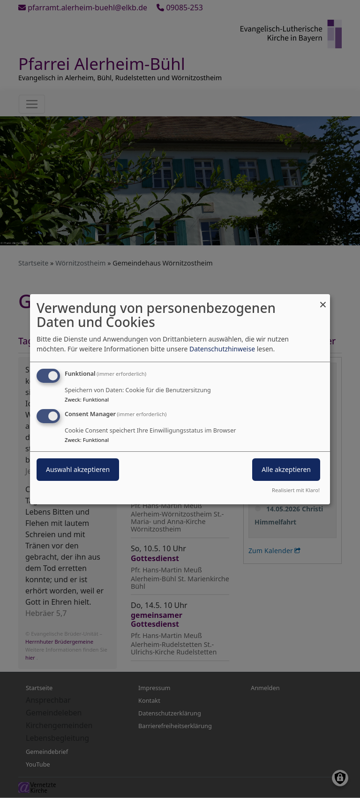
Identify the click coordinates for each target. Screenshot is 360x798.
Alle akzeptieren (286, 469)
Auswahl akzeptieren (78, 469)
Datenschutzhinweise (222, 348)
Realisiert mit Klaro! (296, 490)
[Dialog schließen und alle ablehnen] (323, 299)
